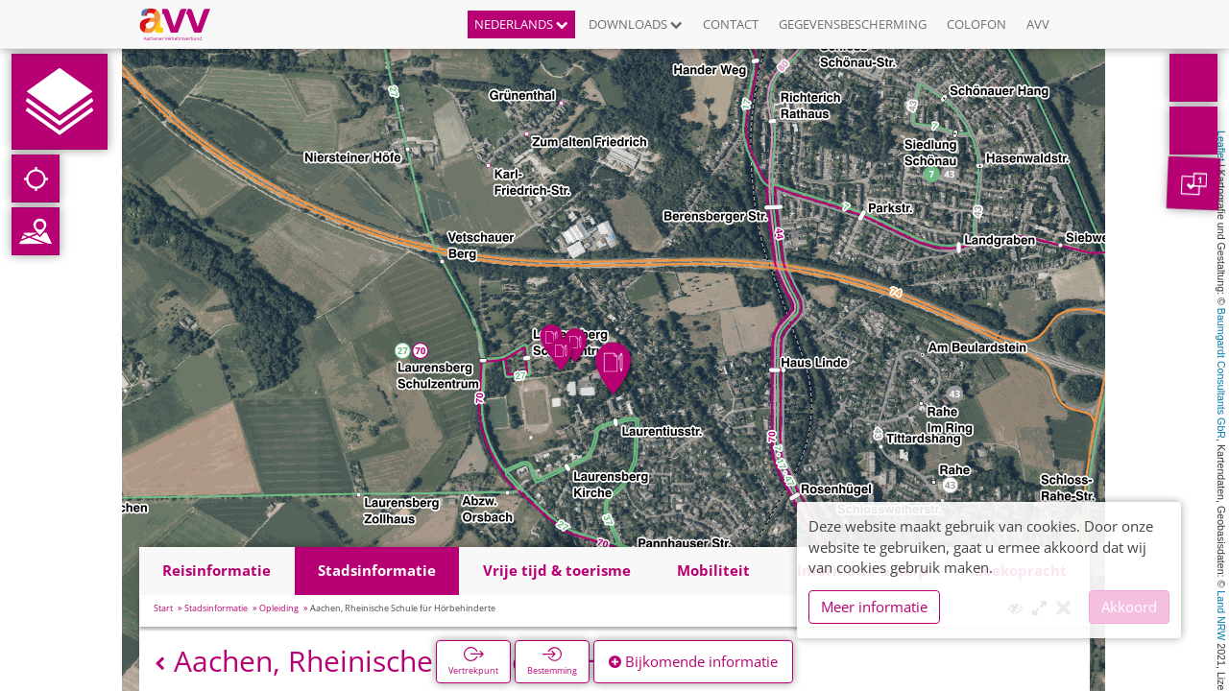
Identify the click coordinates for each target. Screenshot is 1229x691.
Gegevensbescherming (853, 24)
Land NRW (1221, 615)
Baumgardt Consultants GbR (1221, 373)
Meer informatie (874, 606)
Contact (731, 24)
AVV (1037, 24)
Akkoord (1129, 606)
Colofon (976, 24)
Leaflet (1221, 146)
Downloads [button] (636, 24)
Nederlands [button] (521, 24)
